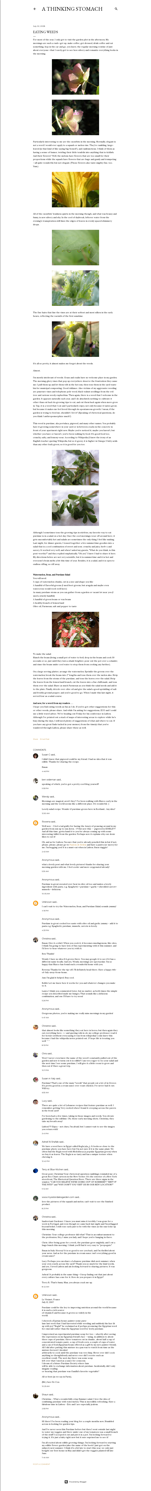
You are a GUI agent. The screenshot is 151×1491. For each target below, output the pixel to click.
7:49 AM (45, 1457)
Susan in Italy (48, 1078)
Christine (46, 1026)
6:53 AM (45, 1092)
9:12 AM (45, 1189)
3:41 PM (45, 1133)
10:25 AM (46, 1386)
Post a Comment (41, 1464)
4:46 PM (45, 771)
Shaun (45, 1394)
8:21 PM (45, 1208)
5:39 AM (45, 871)
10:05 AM (46, 893)
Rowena (46, 821)
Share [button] (35, 739)
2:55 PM (45, 1408)
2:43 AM (45, 851)
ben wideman (49, 779)
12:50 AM (46, 813)
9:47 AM (45, 1017)
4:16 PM (45, 911)
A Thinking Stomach (72, 8)
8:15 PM (45, 1045)
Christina (46, 938)
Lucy (44, 1101)
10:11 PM (45, 1070)
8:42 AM (45, 1287)
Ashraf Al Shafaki (50, 1142)
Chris (44, 1053)
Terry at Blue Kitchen (52, 1169)
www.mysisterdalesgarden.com (58, 1197)
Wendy (45, 796)
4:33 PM (45, 930)
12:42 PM (46, 1161)
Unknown (47, 902)
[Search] (116, 8)
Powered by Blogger (75, 1482)
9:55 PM (45, 788)
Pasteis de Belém (78, 844)
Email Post (44, 739)
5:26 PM (45, 1000)
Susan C (46, 754)
